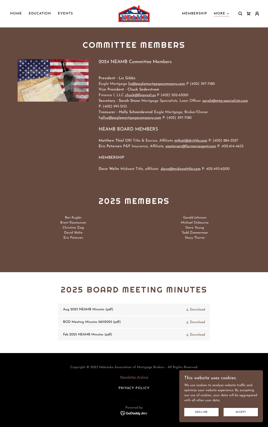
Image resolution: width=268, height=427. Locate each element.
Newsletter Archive (134, 377)
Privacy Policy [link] (134, 388)
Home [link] (16, 13)
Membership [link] (194, 13)
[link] (134, 13)
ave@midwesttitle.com (182, 169)
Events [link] (65, 13)
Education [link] (40, 13)
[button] (221, 13)
